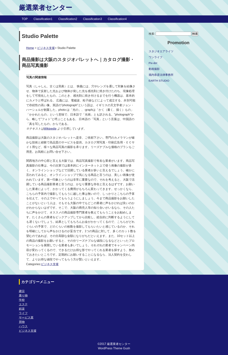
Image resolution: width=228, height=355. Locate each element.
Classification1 (43, 19)
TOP (25, 19)
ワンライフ (155, 57)
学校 (22, 299)
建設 (22, 291)
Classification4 (117, 19)
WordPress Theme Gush (114, 348)
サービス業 (26, 317)
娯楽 (22, 308)
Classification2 (67, 19)
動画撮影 (154, 68)
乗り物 (23, 295)
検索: (152, 33)
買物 (22, 321)
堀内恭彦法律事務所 (161, 74)
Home (30, 48)
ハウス (23, 326)
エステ (23, 304)
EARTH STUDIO (159, 80)
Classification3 (92, 19)
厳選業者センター (45, 7)
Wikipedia (50, 128)
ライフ (23, 313)
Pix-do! (153, 63)
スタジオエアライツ (161, 51)
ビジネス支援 (46, 48)
